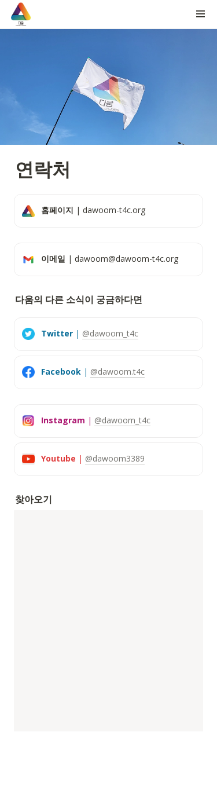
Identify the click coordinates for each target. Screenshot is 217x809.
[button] (201, 14)
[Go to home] (21, 14)
